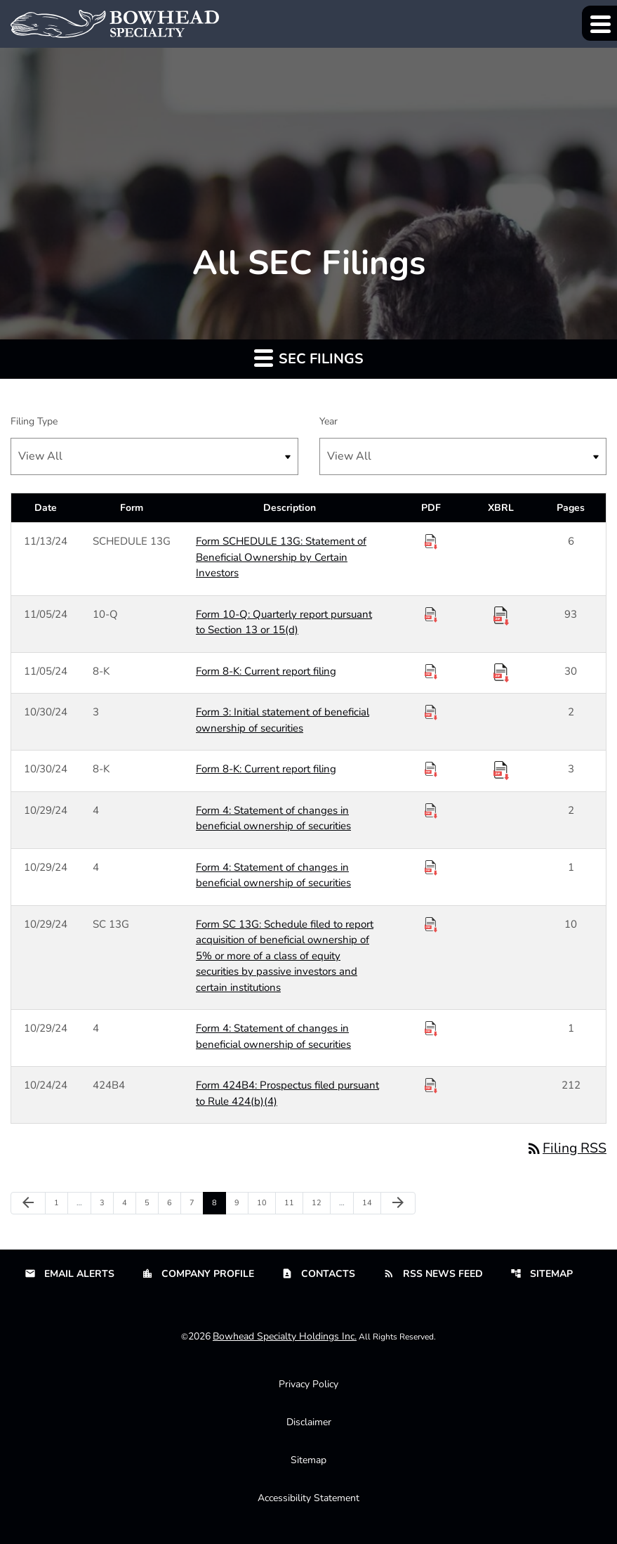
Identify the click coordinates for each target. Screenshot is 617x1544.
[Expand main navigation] (599, 23)
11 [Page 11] (292, 1203)
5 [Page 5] (151, 1203)
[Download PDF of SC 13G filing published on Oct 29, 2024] (431, 924)
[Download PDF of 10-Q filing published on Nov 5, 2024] (431, 614)
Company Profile (198, 1274)
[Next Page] (398, 1204)
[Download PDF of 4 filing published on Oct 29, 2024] (431, 811)
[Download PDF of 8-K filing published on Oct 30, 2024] (431, 769)
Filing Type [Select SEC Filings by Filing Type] (34, 421)
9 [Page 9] (241, 1203)
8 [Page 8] (218, 1203)
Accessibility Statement (308, 1498)
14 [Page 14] (370, 1203)
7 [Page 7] (196, 1203)
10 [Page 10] (265, 1203)
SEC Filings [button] (309, 358)
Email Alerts (69, 1274)
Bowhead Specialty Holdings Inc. (285, 1337)
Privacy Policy (308, 1384)
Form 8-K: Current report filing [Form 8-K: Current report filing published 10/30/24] (266, 769)
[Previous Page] (28, 1204)
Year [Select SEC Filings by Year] (328, 421)
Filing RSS (565, 1147)
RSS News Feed (433, 1274)
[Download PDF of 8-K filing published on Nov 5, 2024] (431, 671)
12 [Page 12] (320, 1203)
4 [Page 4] (128, 1203)
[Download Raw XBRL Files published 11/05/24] (501, 614)
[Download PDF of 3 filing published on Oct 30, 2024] (431, 712)
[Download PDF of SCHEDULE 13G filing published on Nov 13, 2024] (431, 541)
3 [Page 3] (106, 1203)
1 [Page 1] (60, 1203)
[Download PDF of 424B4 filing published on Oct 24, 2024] (431, 1085)
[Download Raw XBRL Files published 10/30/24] (501, 769)
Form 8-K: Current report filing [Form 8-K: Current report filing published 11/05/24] (266, 671)
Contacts (318, 1274)
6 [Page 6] (173, 1203)
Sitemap (541, 1274)
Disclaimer (308, 1422)
